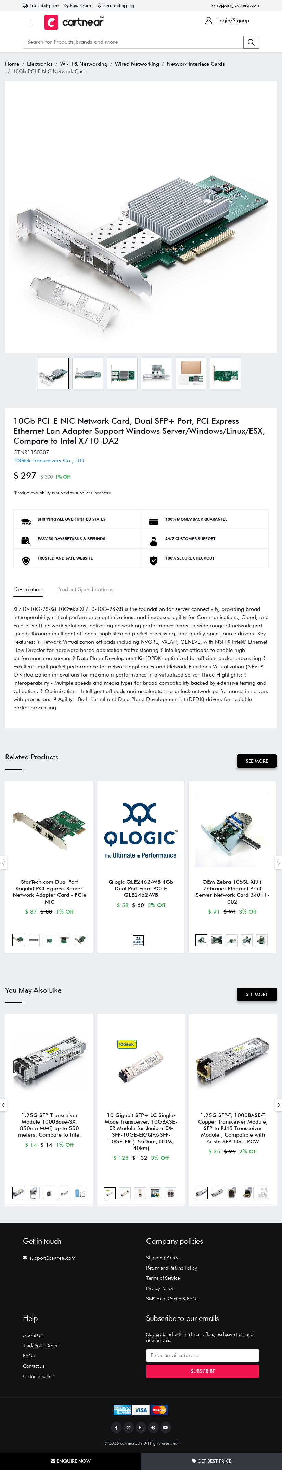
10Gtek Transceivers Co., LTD (48, 460)
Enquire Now (71, 1461)
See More (257, 761)
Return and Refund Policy (171, 1268)
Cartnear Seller (38, 1376)
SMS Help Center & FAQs (172, 1299)
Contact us (33, 1366)
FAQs (28, 1356)
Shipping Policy (162, 1258)
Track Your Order (40, 1345)
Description (28, 589)
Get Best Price (211, 1461)
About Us (32, 1335)
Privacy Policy (159, 1288)
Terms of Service (163, 1278)
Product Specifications (84, 589)
